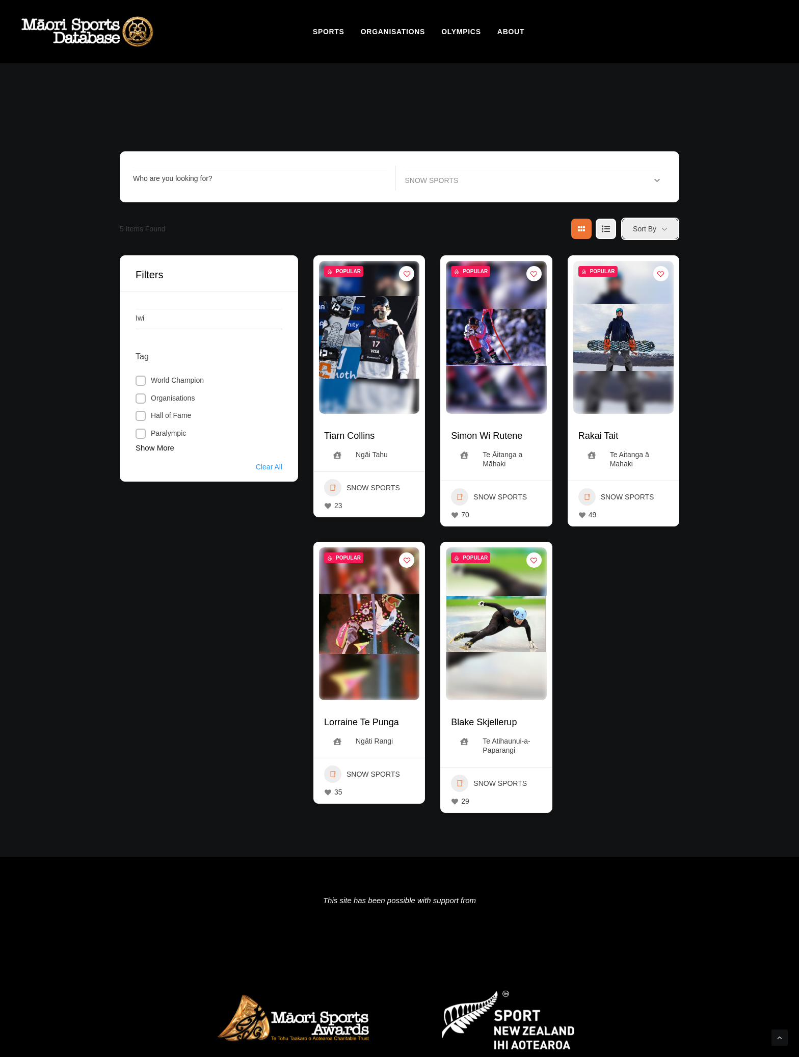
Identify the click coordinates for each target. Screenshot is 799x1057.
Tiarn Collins (349, 436)
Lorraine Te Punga (361, 722)
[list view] (606, 229)
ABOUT (510, 32)
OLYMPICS (461, 32)
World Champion (177, 380)
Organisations (173, 398)
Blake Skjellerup (484, 722)
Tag (142, 356)
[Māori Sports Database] (87, 31)
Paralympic (168, 433)
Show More (155, 447)
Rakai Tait (598, 436)
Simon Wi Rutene (486, 436)
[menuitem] (329, 31)
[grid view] (581, 229)
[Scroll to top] (779, 1037)
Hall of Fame (171, 415)
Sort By (644, 229)
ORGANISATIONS (393, 32)
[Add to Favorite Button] (406, 273)
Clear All (269, 467)
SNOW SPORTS (362, 487)
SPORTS (328, 32)
